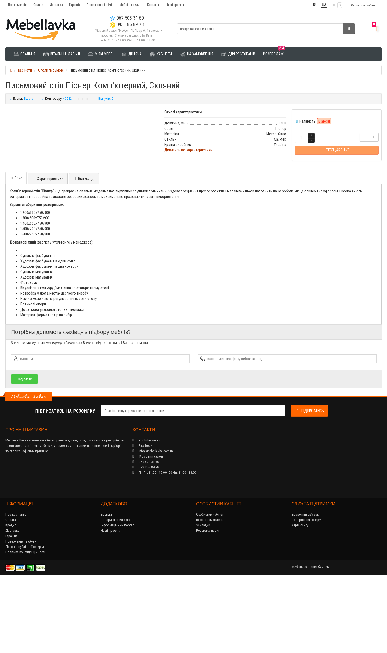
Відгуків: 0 (105, 98)
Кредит (10, 597)
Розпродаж (274, 52)
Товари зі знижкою (115, 592)
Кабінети (161, 54)
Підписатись (309, 483)
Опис (16, 250)
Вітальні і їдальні (61, 54)
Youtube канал (146, 513)
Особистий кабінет (209, 587)
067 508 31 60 (127, 18)
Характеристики (47, 251)
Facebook (142, 518)
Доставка (56, 5)
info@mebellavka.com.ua (153, 523)
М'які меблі (100, 54)
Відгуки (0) (84, 251)
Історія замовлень (209, 592)
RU (315, 4)
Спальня (24, 54)
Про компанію (17, 5)
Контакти (153, 5)
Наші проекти (175, 5)
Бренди (106, 587)
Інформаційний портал (117, 597)
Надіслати (24, 451)
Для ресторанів (238, 54)
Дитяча (131, 54)
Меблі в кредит (130, 5)
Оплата (38, 5)
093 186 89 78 (127, 24)
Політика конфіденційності (25, 624)
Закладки (203, 597)
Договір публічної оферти (24, 619)
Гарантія (75, 5)
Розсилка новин (208, 603)
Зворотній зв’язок (305, 587)
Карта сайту (300, 597)
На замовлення (196, 54)
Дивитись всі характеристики (188, 150)
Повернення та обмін (21, 614)
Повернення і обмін (100, 5)
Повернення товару (306, 592)
